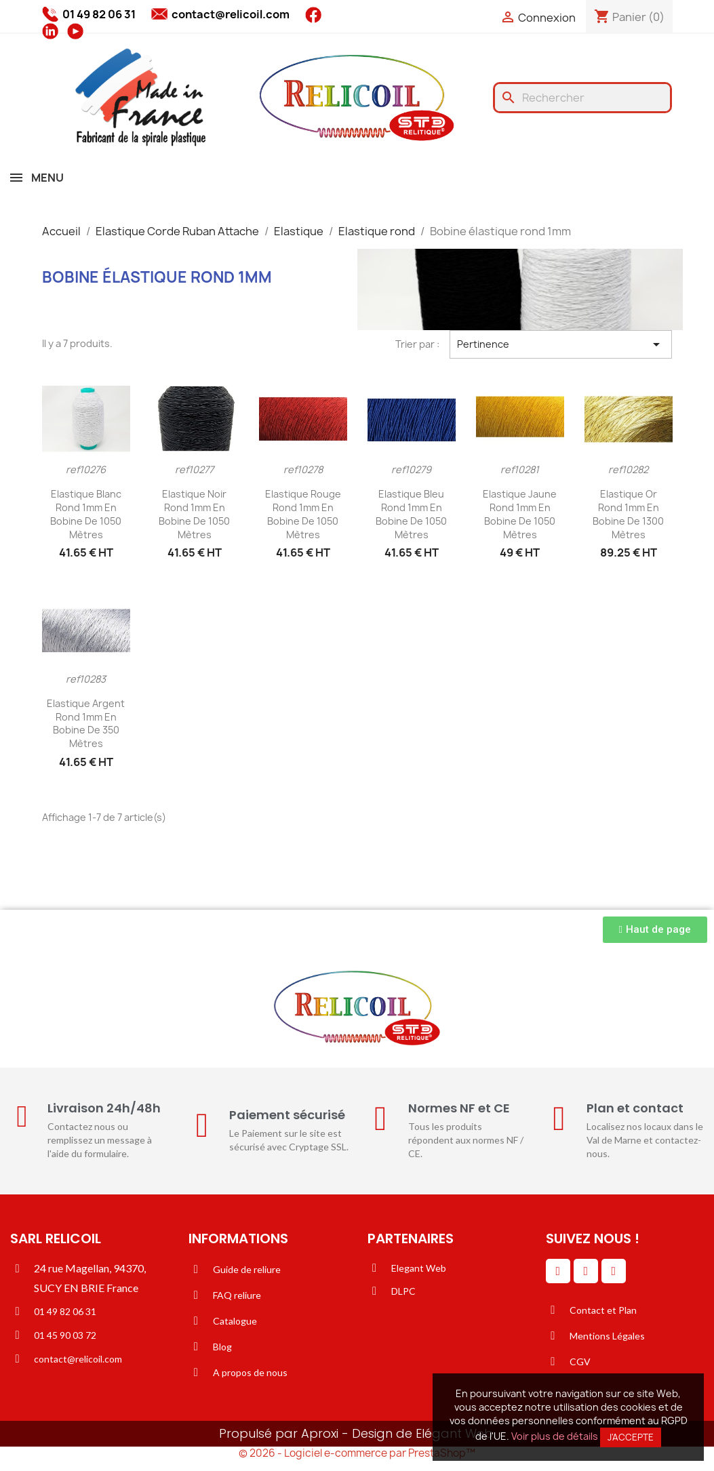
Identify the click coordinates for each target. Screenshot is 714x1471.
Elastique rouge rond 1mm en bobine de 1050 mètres (303, 513)
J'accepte (631, 1437)
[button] (655, 929)
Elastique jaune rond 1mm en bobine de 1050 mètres (520, 513)
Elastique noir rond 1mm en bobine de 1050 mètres (194, 513)
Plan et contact (635, 1108)
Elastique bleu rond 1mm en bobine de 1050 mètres (411, 513)
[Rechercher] (582, 97)
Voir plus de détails (554, 1436)
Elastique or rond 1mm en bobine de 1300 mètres (628, 513)
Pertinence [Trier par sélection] (561, 344)
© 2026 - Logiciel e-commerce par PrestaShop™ (357, 1453)
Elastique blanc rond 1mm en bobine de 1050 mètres (85, 513)
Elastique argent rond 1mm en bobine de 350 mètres (86, 723)
